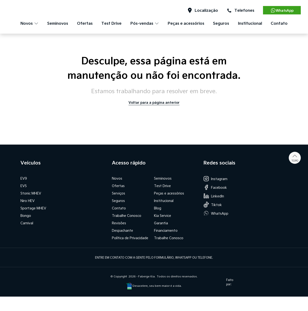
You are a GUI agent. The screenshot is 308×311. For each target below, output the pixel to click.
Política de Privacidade (130, 238)
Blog (157, 208)
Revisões (119, 223)
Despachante (122, 230)
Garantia (161, 223)
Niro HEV (27, 200)
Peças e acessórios (186, 23)
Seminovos (57, 23)
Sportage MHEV (33, 208)
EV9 (23, 178)
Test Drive (111, 23)
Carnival (26, 223)
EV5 (23, 185)
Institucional (250, 23)
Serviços (118, 193)
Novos (117, 178)
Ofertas (85, 23)
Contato (279, 23)
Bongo (25, 215)
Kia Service (162, 215)
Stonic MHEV (30, 193)
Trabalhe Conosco (126, 215)
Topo (294, 157)
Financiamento (166, 230)
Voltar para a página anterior (154, 102)
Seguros (221, 23)
